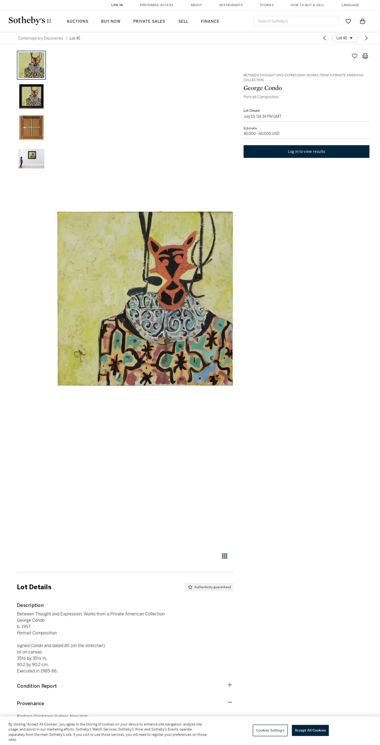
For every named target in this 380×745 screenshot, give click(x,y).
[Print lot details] (365, 56)
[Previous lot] (324, 38)
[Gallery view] (224, 556)
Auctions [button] (77, 21)
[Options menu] (345, 38)
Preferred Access (156, 5)
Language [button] (350, 5)
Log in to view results (306, 151)
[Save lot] (354, 56)
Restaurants (231, 5)
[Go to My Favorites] (348, 21)
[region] (190, 730)
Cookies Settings (270, 730)
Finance (210, 21)
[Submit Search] (333, 21)
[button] (145, 298)
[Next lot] (366, 38)
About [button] (196, 5)
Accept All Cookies (310, 730)
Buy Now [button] (111, 21)
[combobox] (296, 21)
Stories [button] (267, 5)
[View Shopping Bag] (362, 21)
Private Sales (149, 21)
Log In (117, 5)
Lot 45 (75, 38)
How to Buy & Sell (307, 5)
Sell (183, 21)
